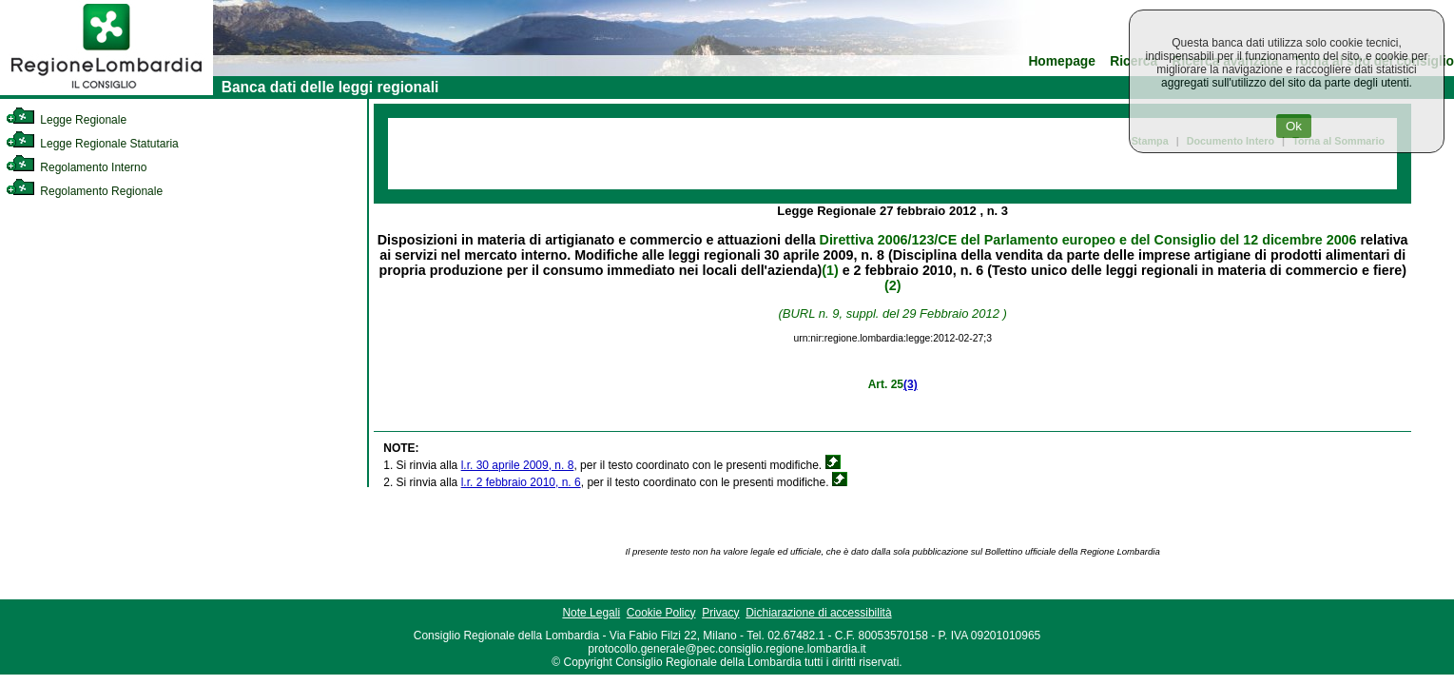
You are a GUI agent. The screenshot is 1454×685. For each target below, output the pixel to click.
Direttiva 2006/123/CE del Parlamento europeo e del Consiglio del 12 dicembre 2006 (1088, 239)
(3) (910, 384)
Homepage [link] (1061, 61)
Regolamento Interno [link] (76, 167)
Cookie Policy (661, 612)
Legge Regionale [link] (66, 120)
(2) (892, 285)
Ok (1294, 126)
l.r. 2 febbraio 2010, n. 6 (521, 482)
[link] (106, 91)
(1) (830, 270)
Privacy (720, 612)
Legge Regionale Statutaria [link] (92, 143)
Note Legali (591, 612)
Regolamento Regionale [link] (84, 191)
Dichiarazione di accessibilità (818, 612)
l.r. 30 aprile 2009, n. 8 (517, 465)
